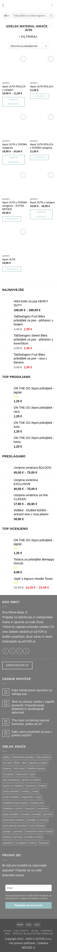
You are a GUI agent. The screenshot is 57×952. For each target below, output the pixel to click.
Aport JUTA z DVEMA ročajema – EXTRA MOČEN (14, 206)
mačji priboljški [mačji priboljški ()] (11, 791)
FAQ (7, 933)
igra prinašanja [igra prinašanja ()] (11, 780)
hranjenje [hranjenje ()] (8, 774)
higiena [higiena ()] (7, 768)
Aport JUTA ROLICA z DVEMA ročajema (41, 146)
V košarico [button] (39, 96)
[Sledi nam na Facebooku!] (6, 651)
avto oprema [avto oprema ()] (43, 757)
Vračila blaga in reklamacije (32, 933)
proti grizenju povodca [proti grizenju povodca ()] (15, 825)
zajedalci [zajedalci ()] (8, 843)
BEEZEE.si (28, 947)
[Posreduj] (51, 16)
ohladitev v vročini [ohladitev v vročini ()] (12, 808)
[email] (28, 888)
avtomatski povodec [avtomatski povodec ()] (23, 757)
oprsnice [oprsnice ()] (30, 808)
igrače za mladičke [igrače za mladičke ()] (13, 785)
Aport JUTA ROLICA (41, 86)
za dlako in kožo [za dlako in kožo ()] (33, 837)
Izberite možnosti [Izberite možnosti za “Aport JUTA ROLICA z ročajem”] (13, 101)
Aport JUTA (8, 259)
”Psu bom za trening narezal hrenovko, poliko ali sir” (30, 722)
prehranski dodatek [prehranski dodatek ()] (13, 820)
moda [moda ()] (35, 791)
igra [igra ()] (33, 774)
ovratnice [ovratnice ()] (42, 808)
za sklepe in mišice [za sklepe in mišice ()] (26, 843)
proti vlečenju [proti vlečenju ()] (37, 825)
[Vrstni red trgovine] (28, 46)
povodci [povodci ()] (48, 814)
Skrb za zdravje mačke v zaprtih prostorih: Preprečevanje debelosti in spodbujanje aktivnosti (33, 707)
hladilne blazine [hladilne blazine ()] (36, 768)
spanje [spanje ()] (6, 831)
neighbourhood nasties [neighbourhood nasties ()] (15, 803)
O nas (7, 930)
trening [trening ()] (7, 837)
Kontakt (46, 930)
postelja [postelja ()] (36, 814)
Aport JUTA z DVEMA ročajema (14, 146)
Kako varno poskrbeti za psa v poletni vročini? (32, 733)
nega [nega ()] (38, 797)
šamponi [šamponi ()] (43, 843)
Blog (34, 930)
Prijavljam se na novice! (28, 905)
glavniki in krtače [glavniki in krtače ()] (38, 763)
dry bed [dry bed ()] (7, 763)
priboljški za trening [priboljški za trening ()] (37, 820)
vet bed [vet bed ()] (18, 837)
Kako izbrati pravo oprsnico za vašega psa (32, 692)
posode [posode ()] (25, 814)
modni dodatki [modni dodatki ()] (10, 797)
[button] (4, 5)
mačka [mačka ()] (25, 791)
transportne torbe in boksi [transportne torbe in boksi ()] (38, 831)
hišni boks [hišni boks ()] (19, 768)
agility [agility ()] (6, 757)
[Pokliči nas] (26, 651)
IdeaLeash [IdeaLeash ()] (22, 774)
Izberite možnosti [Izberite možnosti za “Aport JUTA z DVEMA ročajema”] (13, 159)
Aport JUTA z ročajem (42, 202)
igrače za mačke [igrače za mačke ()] (31, 780)
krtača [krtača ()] (42, 785)
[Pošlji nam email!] (19, 651)
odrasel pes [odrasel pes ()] (37, 803)
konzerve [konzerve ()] (31, 785)
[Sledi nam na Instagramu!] (12, 651)
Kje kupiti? (21, 930)
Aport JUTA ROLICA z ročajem (13, 88)
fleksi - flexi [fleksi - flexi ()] (20, 763)
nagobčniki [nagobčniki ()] (27, 797)
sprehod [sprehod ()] (17, 831)
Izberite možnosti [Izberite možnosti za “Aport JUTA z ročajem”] (41, 214)
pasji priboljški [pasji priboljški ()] (10, 814)
